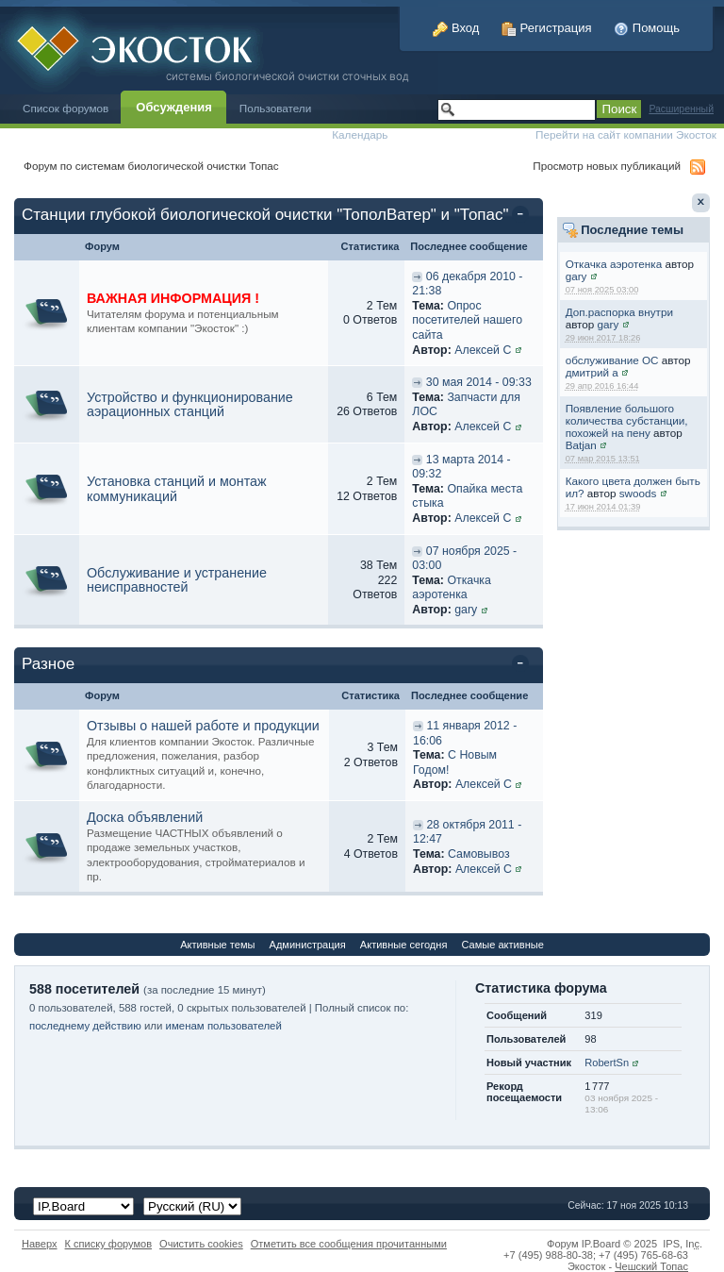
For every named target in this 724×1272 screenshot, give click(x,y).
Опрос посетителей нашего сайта (467, 320)
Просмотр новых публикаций (607, 165)
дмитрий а (592, 372)
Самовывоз (479, 854)
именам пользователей (224, 1025)
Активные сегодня (404, 944)
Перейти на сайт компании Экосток (625, 134)
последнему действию (85, 1025)
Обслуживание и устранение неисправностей (177, 580)
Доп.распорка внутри (619, 312)
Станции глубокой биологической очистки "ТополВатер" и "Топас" (265, 215)
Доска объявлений (145, 817)
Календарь (359, 134)
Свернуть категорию (523, 216)
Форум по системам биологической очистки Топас (151, 165)
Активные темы (217, 944)
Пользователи (275, 108)
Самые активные (502, 944)
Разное (48, 664)
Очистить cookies (201, 1243)
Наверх (40, 1243)
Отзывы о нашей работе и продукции (203, 725)
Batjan (581, 445)
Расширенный (681, 109)
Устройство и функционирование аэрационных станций (190, 405)
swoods (638, 493)
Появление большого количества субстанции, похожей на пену (627, 420)
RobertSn (606, 1062)
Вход (456, 28)
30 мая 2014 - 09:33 (479, 382)
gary (576, 276)
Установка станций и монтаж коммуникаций (177, 489)
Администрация (308, 944)
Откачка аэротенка (614, 264)
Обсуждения (173, 107)
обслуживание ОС (612, 360)
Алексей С (482, 350)
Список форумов (65, 108)
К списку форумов (109, 1243)
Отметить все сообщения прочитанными (349, 1243)
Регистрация (547, 28)
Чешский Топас (651, 1266)
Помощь (647, 28)
